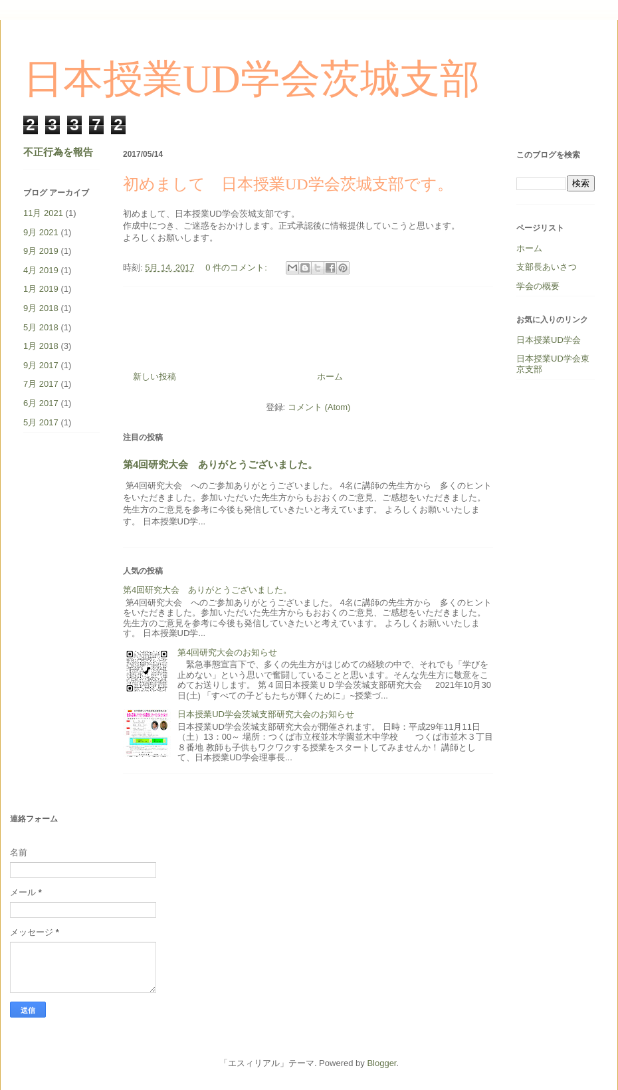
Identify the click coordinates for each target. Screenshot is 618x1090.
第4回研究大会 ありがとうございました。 (220, 464)
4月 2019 (40, 270)
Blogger (381, 1063)
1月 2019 (40, 289)
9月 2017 (40, 365)
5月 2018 (40, 327)
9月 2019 (40, 251)
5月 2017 (40, 422)
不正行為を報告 (58, 152)
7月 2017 (40, 384)
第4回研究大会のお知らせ (227, 652)
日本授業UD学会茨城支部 (251, 79)
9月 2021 (40, 232)
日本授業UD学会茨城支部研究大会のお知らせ (265, 714)
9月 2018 (40, 308)
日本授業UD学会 (548, 340)
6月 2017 (40, 403)
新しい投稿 (154, 377)
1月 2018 (40, 346)
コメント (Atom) (319, 407)
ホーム (330, 377)
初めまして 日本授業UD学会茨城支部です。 (288, 184)
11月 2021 (43, 213)
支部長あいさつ (546, 267)
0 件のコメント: (237, 267)
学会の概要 (538, 286)
